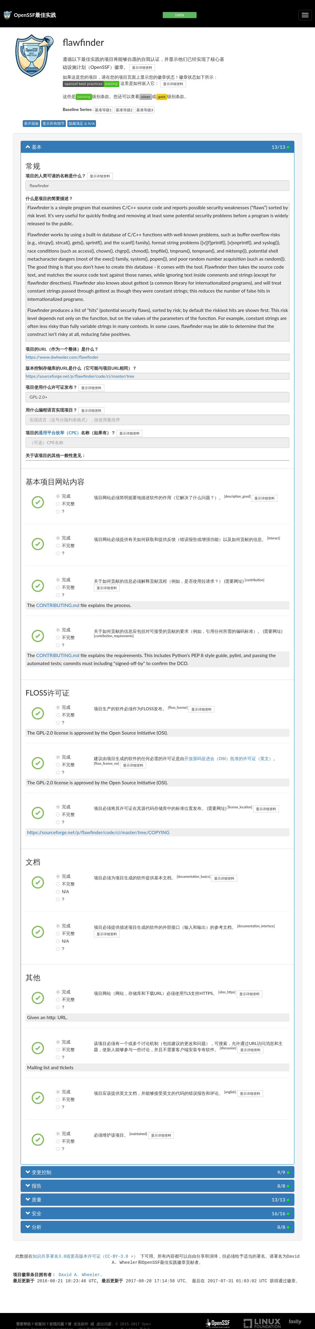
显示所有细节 (53, 123)
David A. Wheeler (79, 1274)
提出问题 (103, 1324)
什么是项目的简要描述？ (49, 198)
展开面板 (31, 123)
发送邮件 (81, 1324)
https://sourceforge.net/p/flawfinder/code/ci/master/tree (80, 376)
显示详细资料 (142, 67)
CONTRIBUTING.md (57, 605)
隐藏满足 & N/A (82, 123)
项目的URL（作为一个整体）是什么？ (62, 349)
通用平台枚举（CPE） (59, 432)
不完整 (61, 503)
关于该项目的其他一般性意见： (56, 455)
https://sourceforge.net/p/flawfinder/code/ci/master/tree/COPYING (98, 832)
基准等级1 (103, 110)
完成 (61, 496)
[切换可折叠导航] (305, 15)
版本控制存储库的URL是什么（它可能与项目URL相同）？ (81, 368)
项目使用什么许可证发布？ (51, 387)
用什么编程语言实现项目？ (51, 409)
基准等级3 (144, 110)
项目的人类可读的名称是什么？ (56, 175)
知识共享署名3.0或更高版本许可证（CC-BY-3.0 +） (85, 1256)
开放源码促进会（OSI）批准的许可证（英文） (228, 758)
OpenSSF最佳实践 (35, 15)
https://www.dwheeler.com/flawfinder (62, 357)
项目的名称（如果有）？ (70, 432)
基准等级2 (124, 110)
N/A (61, 891)
